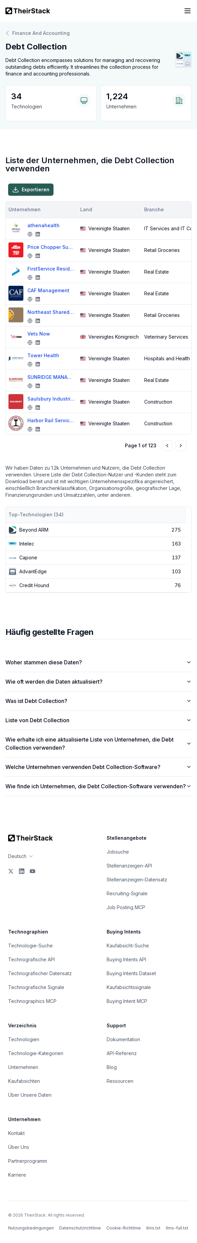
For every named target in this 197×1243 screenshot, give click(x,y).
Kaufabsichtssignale (129, 987)
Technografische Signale (36, 987)
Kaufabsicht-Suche (128, 945)
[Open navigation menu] (187, 11)
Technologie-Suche (30, 945)
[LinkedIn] (21, 871)
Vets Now (38, 334)
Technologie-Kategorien (35, 1053)
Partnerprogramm (27, 1161)
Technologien (23, 1039)
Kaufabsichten (24, 1081)
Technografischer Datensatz (40, 973)
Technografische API (31, 959)
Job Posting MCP (126, 907)
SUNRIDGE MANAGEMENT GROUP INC (51, 377)
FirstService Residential (51, 269)
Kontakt (16, 1133)
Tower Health (43, 355)
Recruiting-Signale (127, 893)
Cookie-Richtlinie (123, 1227)
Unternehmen (23, 1067)
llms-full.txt (177, 1227)
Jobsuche (118, 852)
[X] (11, 871)
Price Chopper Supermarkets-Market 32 (51, 247)
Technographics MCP (32, 1001)
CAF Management (48, 290)
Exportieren (30, 189)
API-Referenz (122, 1053)
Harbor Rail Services (51, 420)
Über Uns (18, 1147)
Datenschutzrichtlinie (80, 1227)
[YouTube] (32, 871)
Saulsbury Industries (51, 399)
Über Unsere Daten (29, 1095)
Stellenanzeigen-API (129, 866)
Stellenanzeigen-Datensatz (137, 879)
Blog (112, 1067)
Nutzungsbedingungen (31, 1227)
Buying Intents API (126, 959)
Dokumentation (123, 1039)
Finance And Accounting (37, 33)
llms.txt (153, 1227)
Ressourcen (120, 1081)
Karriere (17, 1175)
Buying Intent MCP (127, 1001)
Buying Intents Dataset (131, 973)
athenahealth (43, 225)
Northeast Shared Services (51, 312)
